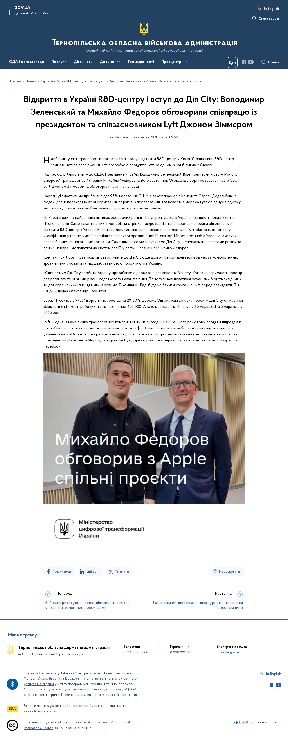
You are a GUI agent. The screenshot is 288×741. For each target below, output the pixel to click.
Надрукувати (229, 572)
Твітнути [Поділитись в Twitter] (122, 572)
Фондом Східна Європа (42, 679)
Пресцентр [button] (171, 62)
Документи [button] (110, 62)
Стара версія (269, 18)
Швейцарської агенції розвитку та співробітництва (99, 695)
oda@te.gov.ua (228, 652)
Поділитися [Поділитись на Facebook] (61, 572)
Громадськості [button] (141, 62)
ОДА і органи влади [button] (26, 62)
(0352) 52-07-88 (135, 652)
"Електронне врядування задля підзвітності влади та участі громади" (75, 689)
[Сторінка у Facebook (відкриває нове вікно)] (244, 62)
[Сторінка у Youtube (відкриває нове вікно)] (251, 62)
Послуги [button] (59, 62)
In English (271, 9)
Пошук (274, 62)
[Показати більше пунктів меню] (185, 61)
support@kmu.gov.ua (39, 711)
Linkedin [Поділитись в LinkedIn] (93, 572)
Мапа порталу (22, 635)
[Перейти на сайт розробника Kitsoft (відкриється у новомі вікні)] (241, 722)
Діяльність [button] (83, 62)
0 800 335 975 (181, 652)
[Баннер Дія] (232, 62)
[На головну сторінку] (144, 37)
